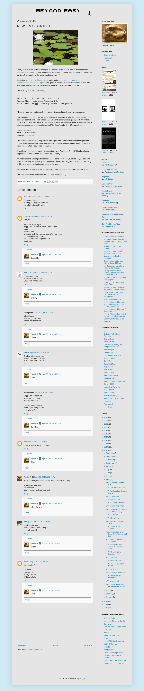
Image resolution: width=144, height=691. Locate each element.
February (109, 594)
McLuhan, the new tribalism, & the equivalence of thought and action (115, 241)
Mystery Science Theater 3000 (115, 381)
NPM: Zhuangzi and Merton (116, 572)
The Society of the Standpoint (115, 660)
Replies (29, 250)
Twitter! (106, 61)
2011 (106, 605)
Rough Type (108, 650)
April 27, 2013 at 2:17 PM (45, 197)
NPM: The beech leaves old (116, 488)
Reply (26, 208)
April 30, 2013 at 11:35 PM (40, 522)
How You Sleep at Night (111, 224)
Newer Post (22, 645)
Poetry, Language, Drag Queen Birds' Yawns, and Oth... (116, 534)
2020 (106, 427)
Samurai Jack (109, 373)
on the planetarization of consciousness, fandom (113, 252)
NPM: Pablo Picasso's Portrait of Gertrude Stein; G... (114, 547)
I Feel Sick (108, 407)
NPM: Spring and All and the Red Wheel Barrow (115, 585)
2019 (106, 430)
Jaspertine (107, 638)
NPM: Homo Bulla (112, 518)
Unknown (28, 216)
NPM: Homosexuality (114, 561)
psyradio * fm (108, 647)
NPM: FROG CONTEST (115, 506)
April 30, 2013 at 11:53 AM (37, 442)
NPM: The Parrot (112, 557)
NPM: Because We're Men (116, 503)
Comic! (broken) (110, 55)
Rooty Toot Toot (109, 364)
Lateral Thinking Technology (114, 641)
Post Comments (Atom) (36, 649)
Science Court (109, 339)
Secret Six (107, 331)
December (110, 453)
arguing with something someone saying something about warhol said (114, 273)
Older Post (88, 645)
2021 (106, 424)
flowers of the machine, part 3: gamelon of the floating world (115, 315)
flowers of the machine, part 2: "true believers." (115, 310)
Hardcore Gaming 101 (112, 635)
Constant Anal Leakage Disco (115, 627)
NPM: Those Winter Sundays (113, 528)
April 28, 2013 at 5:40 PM (43, 392)
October (109, 460)
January (109, 597)
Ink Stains (109, 179)
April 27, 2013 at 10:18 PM (42, 216)
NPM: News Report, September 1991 (113, 553)
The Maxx (107, 401)
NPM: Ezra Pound (112, 496)
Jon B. (26, 562)
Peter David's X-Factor (112, 375)
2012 (106, 601)
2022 (106, 421)
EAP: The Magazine (112, 219)
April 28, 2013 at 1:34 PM (39, 353)
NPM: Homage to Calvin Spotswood (115, 540)
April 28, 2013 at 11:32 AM (42, 273)
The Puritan (109, 210)
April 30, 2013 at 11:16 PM (52, 504)
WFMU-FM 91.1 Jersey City (114, 663)
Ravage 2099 (109, 384)
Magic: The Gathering (112, 387)
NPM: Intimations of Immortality (113, 577)
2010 (106, 608)
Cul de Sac (108, 361)
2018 (106, 434)
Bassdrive (107, 624)
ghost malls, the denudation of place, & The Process (115, 267)
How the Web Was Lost (112, 299)
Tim (25, 442)
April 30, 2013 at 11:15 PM (52, 459)
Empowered (108, 404)
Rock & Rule (108, 370)
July (108, 470)
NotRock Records (110, 644)
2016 (106, 440)
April (108, 479)
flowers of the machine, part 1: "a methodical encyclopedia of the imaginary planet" (115, 304)
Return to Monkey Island (113, 396)
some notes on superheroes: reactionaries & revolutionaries (115, 288)
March (108, 591)
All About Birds (109, 618)
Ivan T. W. (28, 273)
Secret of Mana (109, 358)
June (108, 473)
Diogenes (105, 177)
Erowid (106, 633)
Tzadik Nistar (107, 191)
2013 (106, 450)
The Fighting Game (109, 208)
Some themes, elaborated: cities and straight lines (113, 262)
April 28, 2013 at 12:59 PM (44, 313)
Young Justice (109, 390)
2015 (106, 444)
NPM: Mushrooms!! (113, 500)
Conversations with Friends (114, 237)
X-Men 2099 (108, 353)
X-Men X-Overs (109, 378)
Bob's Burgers (109, 350)
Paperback (106, 93)
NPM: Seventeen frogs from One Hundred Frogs (116, 510)
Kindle (104, 95)
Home (55, 645)
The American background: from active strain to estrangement (114, 294)
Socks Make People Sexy (113, 653)
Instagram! (108, 58)
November (110, 457)
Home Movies (109, 342)
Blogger (83, 678)
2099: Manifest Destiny (112, 355)
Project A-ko (108, 367)
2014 (106, 447)
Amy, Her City (107, 184)
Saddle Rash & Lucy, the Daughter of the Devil (113, 346)
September (110, 463)
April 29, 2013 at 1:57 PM (51, 255)
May (108, 476)
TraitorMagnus (30, 197)
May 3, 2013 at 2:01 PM (51, 543)
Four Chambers (111, 203)
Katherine (105, 200)
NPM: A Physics (112, 515)
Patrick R (34, 255)
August (109, 466)
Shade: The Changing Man (114, 398)
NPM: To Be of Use (113, 569)
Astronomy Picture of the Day (115, 621)
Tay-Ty (26, 522)
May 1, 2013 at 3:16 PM (39, 562)
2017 (106, 437)
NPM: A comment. (112, 581)
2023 (106, 417)
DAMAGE (107, 630)
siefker (26, 353)
